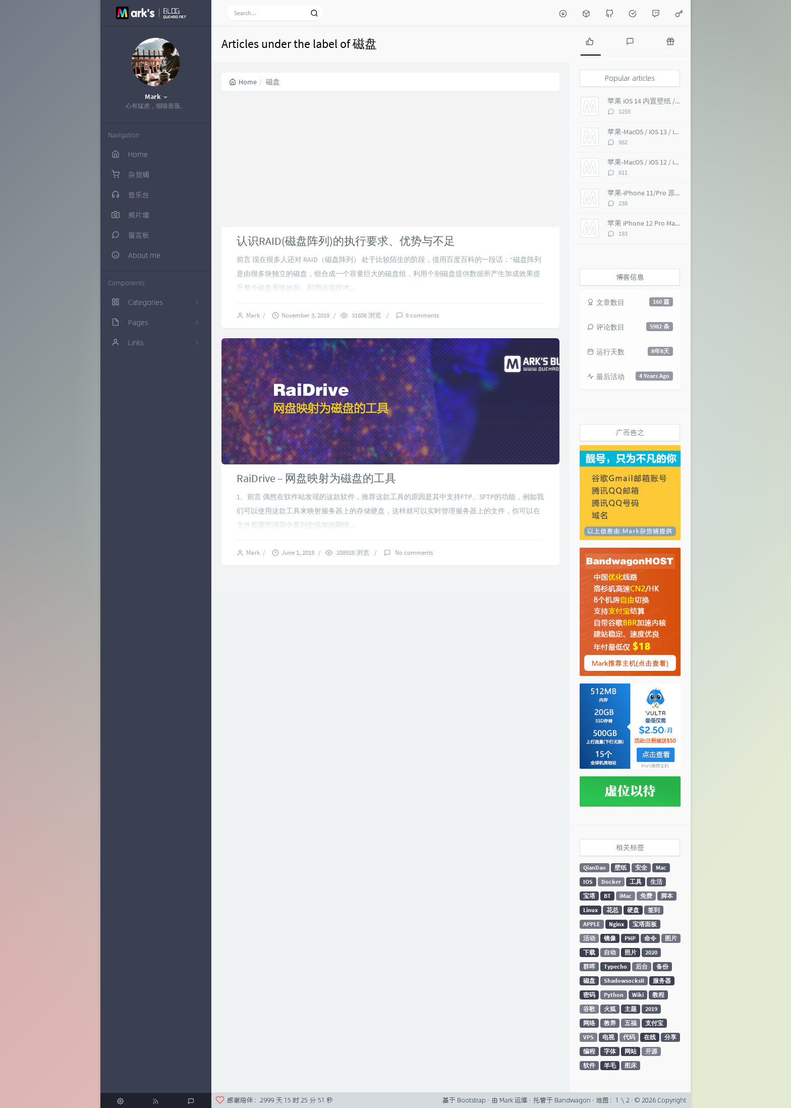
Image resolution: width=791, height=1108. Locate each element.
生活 (656, 881)
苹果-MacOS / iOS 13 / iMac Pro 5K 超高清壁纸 (675, 131)
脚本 (667, 896)
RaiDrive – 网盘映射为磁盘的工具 (316, 478)
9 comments (422, 315)
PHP (630, 938)
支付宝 (654, 1023)
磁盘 (589, 980)
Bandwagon (572, 1099)
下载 (589, 952)
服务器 (662, 980)
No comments (413, 552)
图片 (671, 938)
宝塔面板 (645, 924)
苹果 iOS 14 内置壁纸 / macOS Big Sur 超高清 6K (679, 100)
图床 (631, 1065)
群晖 (589, 966)
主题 (631, 1009)
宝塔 (589, 896)
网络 (589, 1023)
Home (243, 81)
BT (607, 896)
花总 (612, 910)
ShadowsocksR (624, 980)
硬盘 (633, 910)
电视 (608, 1037)
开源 (651, 1051)
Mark (254, 315)
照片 (631, 952)
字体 (610, 1051)
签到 (654, 910)
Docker (611, 881)
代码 (629, 1037)
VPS (588, 1037)
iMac (625, 896)
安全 (641, 867)
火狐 (610, 1009)
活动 (589, 938)
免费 (646, 896)
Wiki (638, 994)
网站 (631, 1051)
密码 (589, 994)
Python (614, 994)
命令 (650, 938)
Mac (661, 867)
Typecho (615, 966)
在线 (650, 1037)
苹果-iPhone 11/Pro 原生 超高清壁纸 (663, 192)
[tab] (590, 40)
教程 (658, 994)
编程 (589, 1051)
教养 (610, 1023)
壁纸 (620, 867)
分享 (670, 1037)
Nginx (616, 924)
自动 (610, 952)
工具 (636, 881)
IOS (588, 881)
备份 (662, 966)
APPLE (591, 924)
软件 (589, 1065)
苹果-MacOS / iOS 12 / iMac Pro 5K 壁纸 (664, 162)
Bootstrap (471, 1099)
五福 (631, 1023)
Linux (590, 910)
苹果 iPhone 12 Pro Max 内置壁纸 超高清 (668, 223)
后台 (642, 966)
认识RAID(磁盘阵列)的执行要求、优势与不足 (346, 241)
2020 (651, 952)
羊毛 (610, 1065)
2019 (651, 1009)
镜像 (610, 938)
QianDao (594, 867)
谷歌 (589, 1009)
